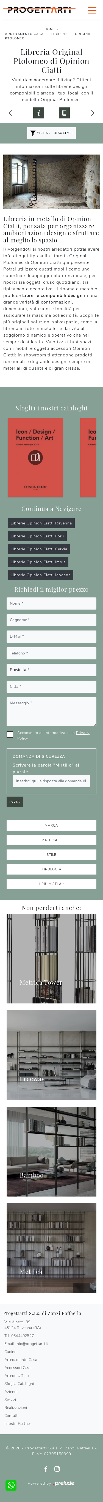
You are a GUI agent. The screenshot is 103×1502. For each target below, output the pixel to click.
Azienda (11, 1391)
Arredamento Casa (24, 34)
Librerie (59, 34)
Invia (14, 802)
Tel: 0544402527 (19, 1335)
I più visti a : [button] (51, 884)
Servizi (10, 1399)
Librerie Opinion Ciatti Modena (41, 575)
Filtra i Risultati (51, 133)
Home (50, 29)
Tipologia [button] (52, 869)
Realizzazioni (15, 1407)
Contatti (11, 1415)
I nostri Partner (17, 1423)
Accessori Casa (17, 1367)
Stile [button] (51, 855)
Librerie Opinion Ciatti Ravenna (41, 523)
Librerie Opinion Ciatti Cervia (39, 549)
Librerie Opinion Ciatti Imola (38, 562)
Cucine (10, 1351)
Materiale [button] (51, 840)
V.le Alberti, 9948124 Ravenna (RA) (22, 1324)
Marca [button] (51, 825)
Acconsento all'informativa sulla (53, 735)
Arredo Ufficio (16, 1375)
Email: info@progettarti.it (26, 1343)
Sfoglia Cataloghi (19, 1383)
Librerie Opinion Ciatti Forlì (37, 536)
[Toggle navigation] (92, 10)
